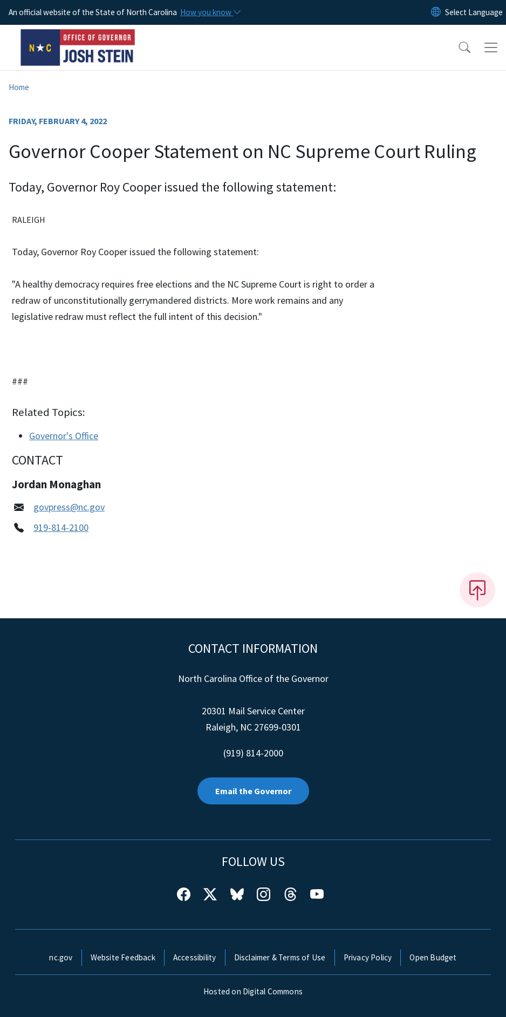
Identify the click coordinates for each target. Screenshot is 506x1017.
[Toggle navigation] (491, 47)
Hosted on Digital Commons (253, 991)
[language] (474, 12)
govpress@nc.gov (69, 507)
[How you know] (210, 12)
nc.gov (60, 957)
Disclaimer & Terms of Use (280, 957)
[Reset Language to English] (436, 12)
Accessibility (194, 957)
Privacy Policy (368, 957)
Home (19, 87)
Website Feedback (123, 957)
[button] (457, 47)
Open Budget (432, 957)
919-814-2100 (60, 527)
